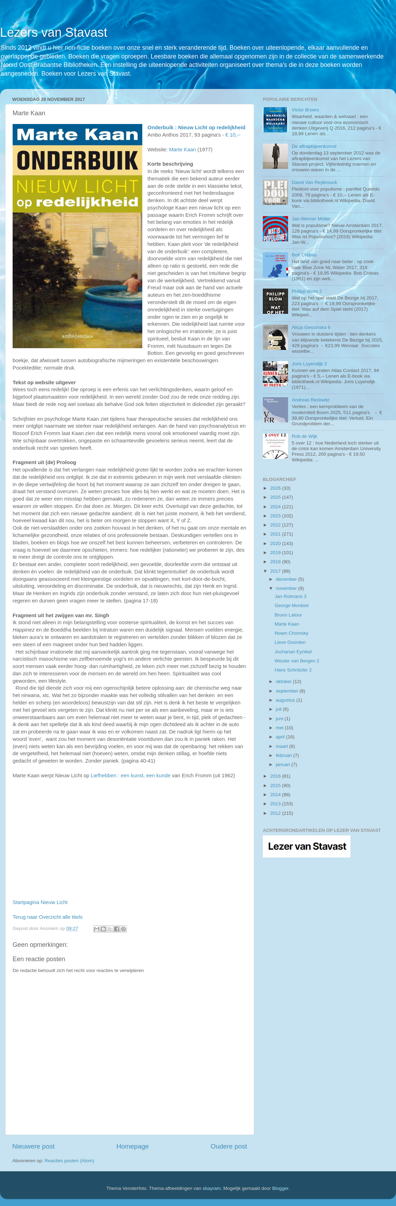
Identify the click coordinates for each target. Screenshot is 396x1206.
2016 (276, 776)
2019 (276, 552)
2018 (276, 561)
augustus (286, 700)
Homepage (132, 1146)
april (281, 736)
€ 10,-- (232, 135)
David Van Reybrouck (314, 182)
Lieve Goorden (290, 642)
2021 (276, 534)
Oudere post (229, 1146)
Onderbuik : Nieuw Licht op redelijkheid (197, 127)
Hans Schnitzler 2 (293, 670)
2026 (276, 488)
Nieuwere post (33, 1146)
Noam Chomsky (291, 633)
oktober (284, 681)
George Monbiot (292, 605)
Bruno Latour (288, 615)
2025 (276, 497)
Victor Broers (305, 109)
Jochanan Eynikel (293, 651)
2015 (276, 785)
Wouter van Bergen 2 (297, 660)
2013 (276, 803)
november (287, 588)
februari (284, 755)
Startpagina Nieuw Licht (40, 902)
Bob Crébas (304, 254)
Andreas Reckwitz (310, 399)
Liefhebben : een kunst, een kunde (131, 775)
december (287, 579)
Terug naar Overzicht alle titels (48, 917)
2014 (276, 794)
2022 (276, 525)
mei (280, 727)
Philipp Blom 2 (307, 291)
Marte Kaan (182, 149)
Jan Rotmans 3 (291, 596)
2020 (276, 543)
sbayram (212, 1188)
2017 (276, 571)
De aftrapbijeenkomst (314, 146)
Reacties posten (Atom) (69, 1160)
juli (279, 709)
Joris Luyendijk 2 (309, 363)
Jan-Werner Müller (311, 218)
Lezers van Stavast (53, 32)
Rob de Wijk (304, 436)
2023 (276, 515)
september (288, 691)
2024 (276, 506)
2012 (276, 813)
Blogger (280, 1188)
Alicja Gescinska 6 (311, 327)
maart (282, 746)
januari (283, 764)
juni (280, 718)
